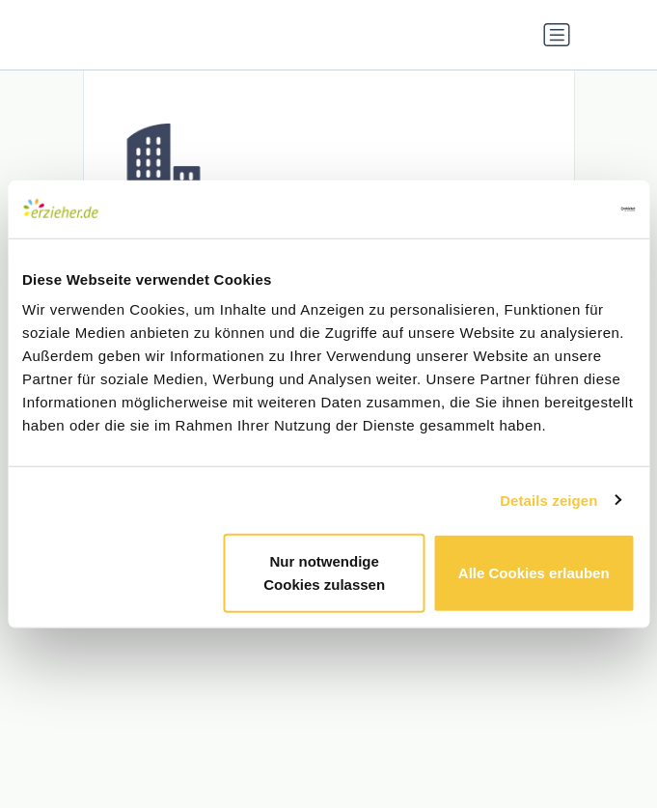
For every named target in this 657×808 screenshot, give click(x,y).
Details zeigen (548, 499)
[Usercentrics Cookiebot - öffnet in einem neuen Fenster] (550, 208)
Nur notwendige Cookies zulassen (324, 573)
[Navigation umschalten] (556, 34)
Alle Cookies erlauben (534, 573)
